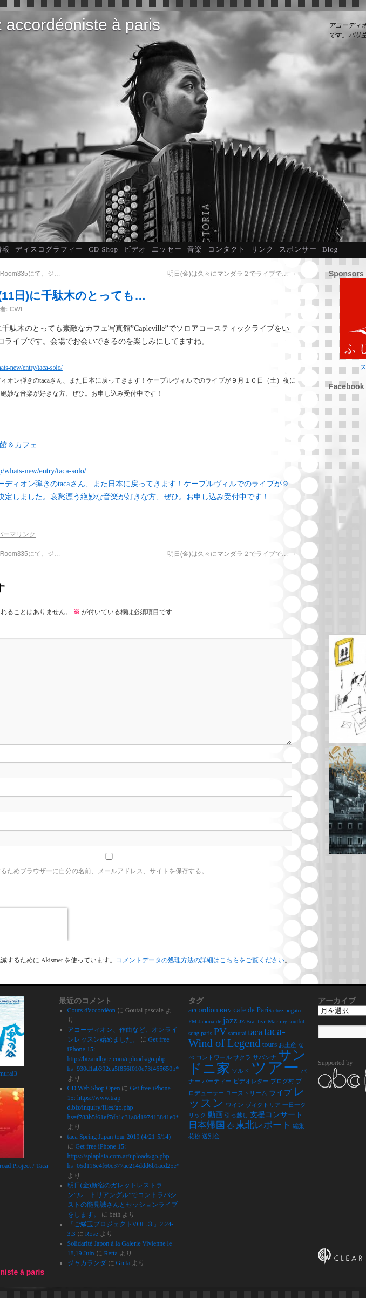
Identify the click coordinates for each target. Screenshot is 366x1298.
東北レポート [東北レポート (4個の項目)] (263, 1125)
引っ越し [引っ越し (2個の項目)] (236, 1115)
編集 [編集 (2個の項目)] (298, 1126)
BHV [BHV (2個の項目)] (226, 1011)
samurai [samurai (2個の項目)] (237, 1033)
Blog (330, 249)
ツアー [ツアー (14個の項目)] (275, 1067)
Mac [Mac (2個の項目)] (273, 1021)
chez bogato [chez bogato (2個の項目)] (287, 1011)
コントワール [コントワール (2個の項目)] (214, 1058)
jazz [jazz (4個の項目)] (230, 1020)
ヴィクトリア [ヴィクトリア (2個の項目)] (263, 1105)
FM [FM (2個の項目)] (192, 1021)
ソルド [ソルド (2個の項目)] (240, 1071)
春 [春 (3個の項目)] (230, 1126)
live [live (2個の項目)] (261, 1021)
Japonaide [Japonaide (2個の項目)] (209, 1021)
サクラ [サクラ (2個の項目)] (242, 1058)
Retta (111, 1253)
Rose (91, 1234)
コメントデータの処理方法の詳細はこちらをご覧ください (200, 960)
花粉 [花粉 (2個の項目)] (194, 1136)
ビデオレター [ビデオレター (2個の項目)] (251, 1081)
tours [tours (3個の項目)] (269, 1045)
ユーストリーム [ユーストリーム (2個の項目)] (246, 1093)
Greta (123, 1263)
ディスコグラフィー (49, 249)
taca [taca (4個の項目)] (255, 1032)
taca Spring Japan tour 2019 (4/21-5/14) (119, 1136)
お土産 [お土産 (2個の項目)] (287, 1045)
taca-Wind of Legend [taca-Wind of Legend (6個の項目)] (237, 1037)
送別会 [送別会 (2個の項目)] (211, 1136)
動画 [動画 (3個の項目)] (215, 1115)
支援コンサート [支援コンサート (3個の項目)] (276, 1115)
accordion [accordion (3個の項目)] (203, 1010)
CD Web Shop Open (93, 1088)
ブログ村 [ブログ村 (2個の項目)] (282, 1081)
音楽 (194, 249)
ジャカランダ (86, 1263)
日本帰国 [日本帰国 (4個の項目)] (206, 1125)
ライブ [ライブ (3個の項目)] (280, 1093)
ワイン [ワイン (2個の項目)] (234, 1105)
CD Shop (103, 249)
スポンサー (298, 249)
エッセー (167, 249)
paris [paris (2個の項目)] (206, 1033)
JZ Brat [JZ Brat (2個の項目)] (247, 1021)
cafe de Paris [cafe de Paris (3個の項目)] (252, 1010)
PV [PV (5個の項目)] (220, 1031)
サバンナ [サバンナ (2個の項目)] (264, 1058)
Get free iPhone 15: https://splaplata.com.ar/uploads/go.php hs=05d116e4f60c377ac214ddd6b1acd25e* (123, 1156)
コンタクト (227, 249)
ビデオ (135, 249)
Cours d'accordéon (91, 1010)
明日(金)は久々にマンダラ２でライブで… (231, 273)
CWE (17, 309)
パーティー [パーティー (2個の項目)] (217, 1081)
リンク (262, 249)
